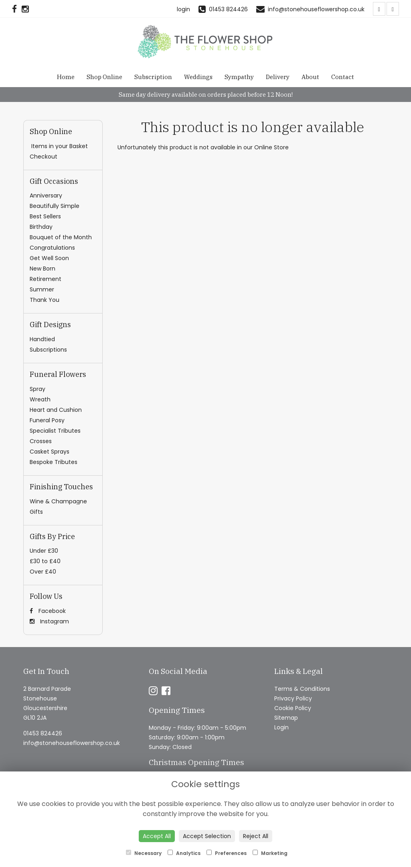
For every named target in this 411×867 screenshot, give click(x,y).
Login (281, 727)
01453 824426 (42, 733)
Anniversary (46, 195)
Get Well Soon (49, 258)
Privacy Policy (293, 698)
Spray (37, 389)
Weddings (198, 77)
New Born (42, 269)
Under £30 (44, 551)
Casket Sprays (49, 452)
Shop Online (104, 77)
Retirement (45, 279)
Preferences (227, 853)
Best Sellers (45, 216)
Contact (342, 77)
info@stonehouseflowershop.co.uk (71, 743)
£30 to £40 (45, 561)
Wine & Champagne (58, 501)
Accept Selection (207, 836)
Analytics (184, 853)
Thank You (44, 300)
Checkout (43, 157)
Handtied (42, 339)
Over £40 (43, 572)
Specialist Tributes (55, 431)
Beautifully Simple (54, 206)
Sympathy (239, 77)
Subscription (153, 77)
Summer (42, 289)
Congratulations (52, 248)
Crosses (41, 441)
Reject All (255, 836)
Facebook (48, 611)
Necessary (144, 853)
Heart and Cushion (56, 410)
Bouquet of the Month (61, 237)
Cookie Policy (292, 708)
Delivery (278, 77)
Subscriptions (48, 350)
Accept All (157, 836)
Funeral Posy (47, 420)
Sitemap (286, 718)
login (183, 9)
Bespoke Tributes (53, 462)
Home (66, 77)
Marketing (270, 853)
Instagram (49, 621)
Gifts (36, 512)
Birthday (41, 227)
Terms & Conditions (302, 689)
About (310, 77)
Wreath (40, 399)
